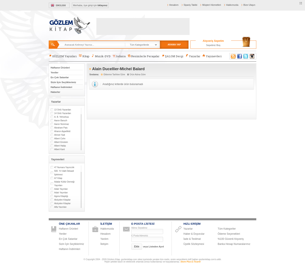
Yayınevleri (212, 56)
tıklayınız (102, 5)
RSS (232, 56)
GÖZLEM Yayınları (63, 56)
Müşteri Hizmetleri (211, 5)
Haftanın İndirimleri (61, 87)
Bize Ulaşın (249, 5)
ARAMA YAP (174, 44)
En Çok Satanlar (60, 77)
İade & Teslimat (192, 238)
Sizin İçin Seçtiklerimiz (63, 82)
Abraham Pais (61, 128)
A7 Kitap (58, 178)
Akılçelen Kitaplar (62, 200)
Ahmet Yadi (59, 135)
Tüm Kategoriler (227, 228)
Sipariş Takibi (190, 5)
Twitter (246, 56)
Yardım (104, 238)
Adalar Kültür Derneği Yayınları (64, 184)
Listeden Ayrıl (156, 246)
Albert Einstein (61, 142)
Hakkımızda (232, 5)
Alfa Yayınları (60, 207)
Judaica (119, 56)
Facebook (239, 56)
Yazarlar (192, 56)
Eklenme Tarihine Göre (114, 74)
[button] (136, 247)
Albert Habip (60, 146)
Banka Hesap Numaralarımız (234, 244)
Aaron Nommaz (61, 124)
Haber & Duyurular (193, 233)
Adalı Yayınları (61, 189)
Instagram (252, 56)
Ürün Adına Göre (138, 74)
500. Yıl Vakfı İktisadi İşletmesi (64, 173)
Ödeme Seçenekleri (229, 233)
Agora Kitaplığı (61, 196)
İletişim (104, 244)
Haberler (55, 92)
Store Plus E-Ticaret (190, 262)
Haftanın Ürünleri (60, 67)
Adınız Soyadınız (139, 228)
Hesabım (174, 5)
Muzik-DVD (101, 56)
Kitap (84, 56)
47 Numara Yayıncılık (64, 167)
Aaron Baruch (60, 120)
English (59, 5)
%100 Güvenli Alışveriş (231, 238)
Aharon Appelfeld (62, 131)
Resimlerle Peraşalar (143, 56)
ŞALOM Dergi (172, 56)
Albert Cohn (59, 138)
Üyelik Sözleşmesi (193, 244)
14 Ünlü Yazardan (62, 113)
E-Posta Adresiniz (139, 235)
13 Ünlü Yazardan (62, 110)
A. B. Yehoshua (61, 117)
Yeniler (54, 72)
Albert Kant (59, 149)
